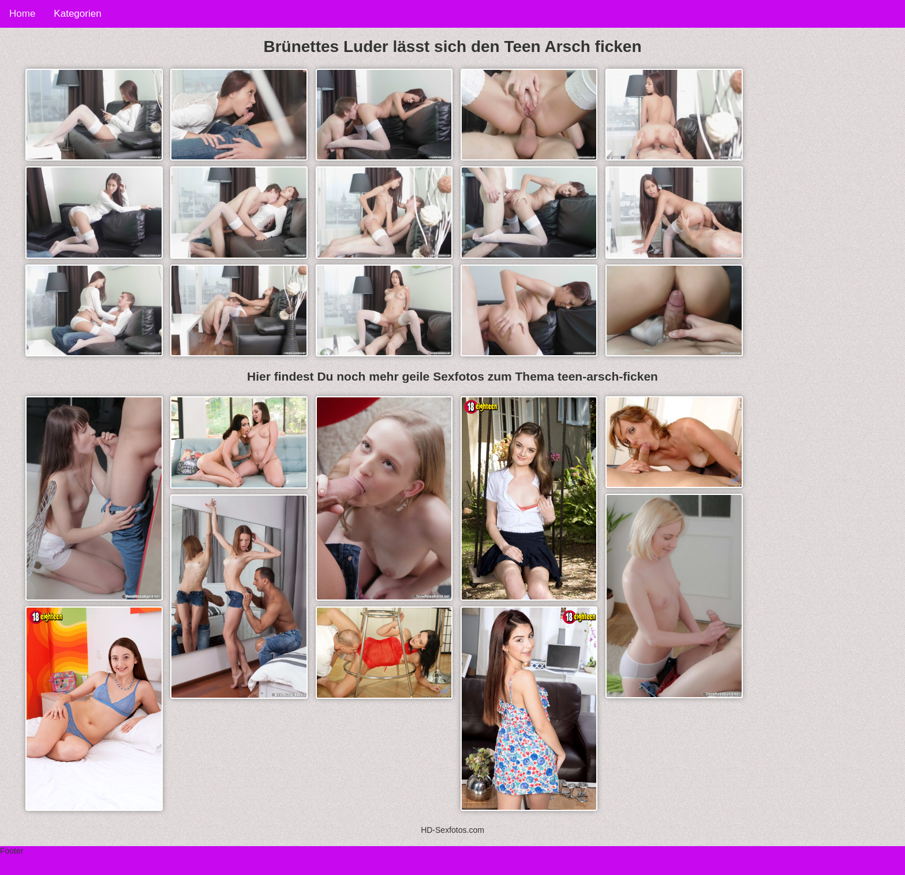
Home (22, 13)
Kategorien (77, 13)
